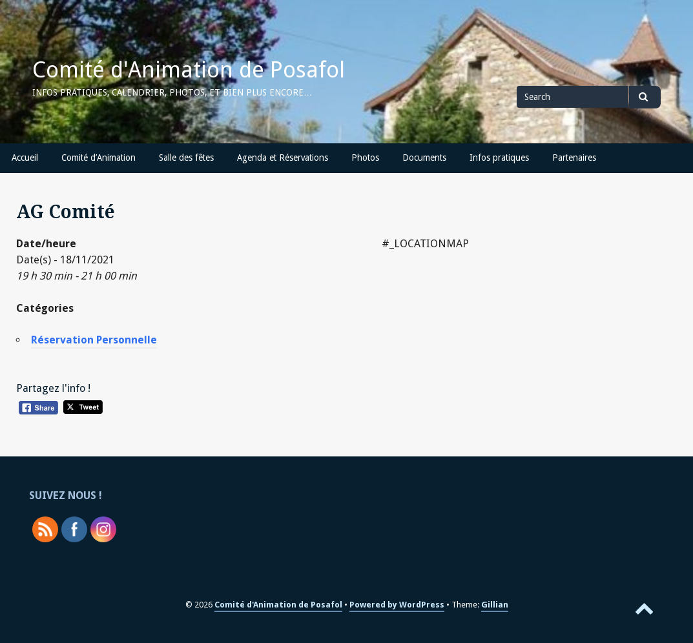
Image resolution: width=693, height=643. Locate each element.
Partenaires (574, 157)
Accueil (25, 157)
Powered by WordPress (396, 604)
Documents (424, 157)
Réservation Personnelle (94, 340)
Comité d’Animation (98, 157)
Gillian (494, 604)
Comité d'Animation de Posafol (188, 70)
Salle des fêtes (186, 157)
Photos (365, 157)
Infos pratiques (499, 157)
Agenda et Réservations (282, 157)
